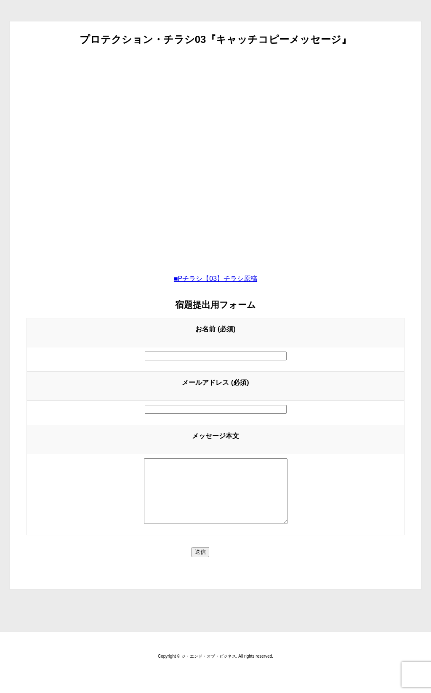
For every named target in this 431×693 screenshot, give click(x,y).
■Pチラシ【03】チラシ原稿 (215, 278)
